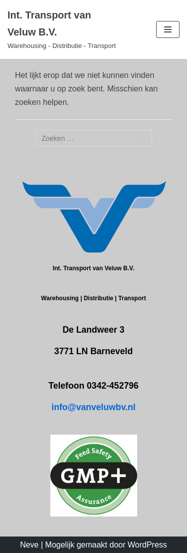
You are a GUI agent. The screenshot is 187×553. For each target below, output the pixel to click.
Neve (29, 545)
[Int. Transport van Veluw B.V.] (62, 29)
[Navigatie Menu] (168, 29)
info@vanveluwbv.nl (93, 407)
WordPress (147, 545)
